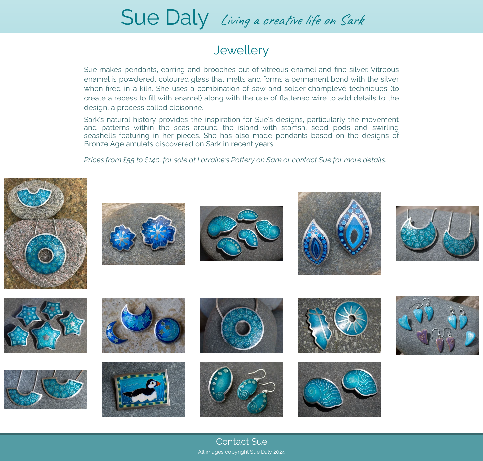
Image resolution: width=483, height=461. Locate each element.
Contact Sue (241, 441)
